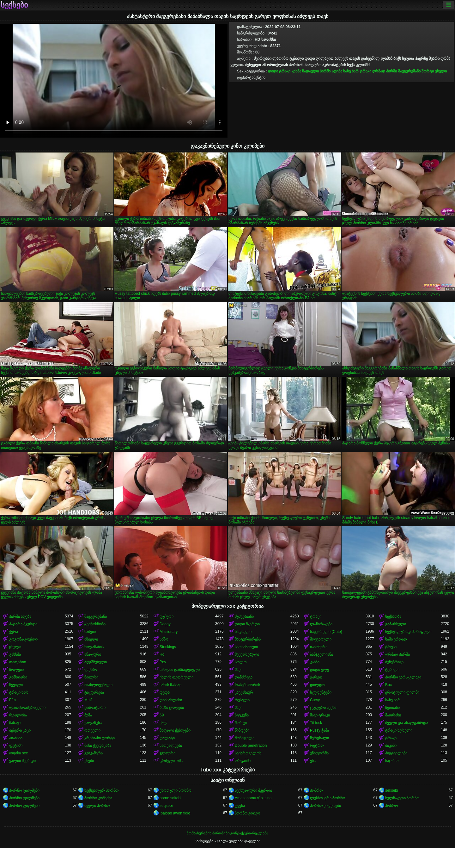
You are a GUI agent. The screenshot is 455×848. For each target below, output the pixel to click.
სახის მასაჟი (170, 685)
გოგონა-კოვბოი (23, 639)
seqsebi (166, 805)
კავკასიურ (244, 692)
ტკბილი (392, 669)
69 (162, 715)
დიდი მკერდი (247, 624)
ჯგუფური (167, 753)
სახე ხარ (351, 71)
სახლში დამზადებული (180, 669)
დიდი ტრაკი (279, 71)
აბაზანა (15, 738)
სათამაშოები (246, 647)
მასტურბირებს (248, 639)
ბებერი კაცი (20, 730)
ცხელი (441, 71)
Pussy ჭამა (319, 730)
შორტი (428, 71)
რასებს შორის (247, 685)
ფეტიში (15, 745)
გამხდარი (18, 677)
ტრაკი (365, 71)
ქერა (13, 631)
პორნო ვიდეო (247, 813)
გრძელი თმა (171, 760)
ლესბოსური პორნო (327, 798)
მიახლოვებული (98, 685)
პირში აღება (331, 71)
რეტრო (317, 745)
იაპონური (318, 647)
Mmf (88, 700)
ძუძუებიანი (244, 616)
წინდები (242, 730)
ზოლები (16, 669)
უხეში (89, 760)
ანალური (92, 654)
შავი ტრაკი (320, 715)
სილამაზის (94, 647)
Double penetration (251, 745)
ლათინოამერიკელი (27, 707)
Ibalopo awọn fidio (175, 813)
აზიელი (91, 639)
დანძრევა (243, 677)
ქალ (163, 723)
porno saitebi (170, 798)
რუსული (242, 700)
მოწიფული (244, 738)
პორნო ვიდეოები (325, 805)
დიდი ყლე (319, 669)
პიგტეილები (396, 753)
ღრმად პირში (384, 71)
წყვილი (16, 685)
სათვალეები (171, 745)
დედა (165, 692)
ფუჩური (166, 616)
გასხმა (15, 654)
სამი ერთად (396, 639)
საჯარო (391, 760)
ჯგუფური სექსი (323, 707)
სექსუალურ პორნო (101, 790)
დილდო (317, 685)
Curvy (315, 700)
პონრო (316, 790)
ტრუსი (391, 647)
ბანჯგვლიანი (321, 654)
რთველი (92, 730)
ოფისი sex (18, 753)
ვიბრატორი (95, 707)
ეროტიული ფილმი (402, 692)
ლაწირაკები (321, 624)
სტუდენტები (320, 692)
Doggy (165, 624)
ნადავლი (310, 71)
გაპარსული (395, 624)
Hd (162, 654)
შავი (238, 669)
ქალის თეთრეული (176, 677)
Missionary (169, 631)
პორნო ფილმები (24, 790)
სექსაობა (393, 616)
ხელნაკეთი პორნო (402, 798)
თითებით (17, 662)
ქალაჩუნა (93, 723)
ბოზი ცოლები (172, 707)
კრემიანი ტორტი (99, 738)
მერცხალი (319, 738)
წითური (91, 677)
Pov (163, 662)
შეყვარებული (247, 654)
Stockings (168, 647)
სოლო (240, 662)
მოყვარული (320, 639)
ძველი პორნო (97, 805)
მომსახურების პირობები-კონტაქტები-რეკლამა (227, 833)
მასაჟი (15, 723)
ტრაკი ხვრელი (398, 730)
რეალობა (18, 715)
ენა (313, 760)
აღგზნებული (95, 662)
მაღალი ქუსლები (175, 730)
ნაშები (90, 631)
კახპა (296, 71)
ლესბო (90, 669)
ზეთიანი (392, 707)
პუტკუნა (242, 715)
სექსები (14, 5)
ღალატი (167, 738)
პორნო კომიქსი (98, 798)
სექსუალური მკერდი (253, 790)
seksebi (391, 790)
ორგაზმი (243, 760)
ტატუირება (94, 692)
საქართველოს (248, 753)
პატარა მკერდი (23, 624)
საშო (164, 639)
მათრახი (393, 715)
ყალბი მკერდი (22, 760)
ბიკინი (391, 745)
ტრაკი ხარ (18, 692)
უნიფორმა (319, 753)
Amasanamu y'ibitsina (253, 798)
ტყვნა (240, 805)
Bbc (388, 685)
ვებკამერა (93, 753)
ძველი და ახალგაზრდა (406, 723)
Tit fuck (316, 723)
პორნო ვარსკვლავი (403, 677)
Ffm (12, 700)
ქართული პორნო (175, 790)
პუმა (88, 715)
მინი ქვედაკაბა (97, 745)
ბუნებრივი (394, 662)
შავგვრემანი (409, 71)
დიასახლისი (171, 700)
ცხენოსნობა (95, 624)
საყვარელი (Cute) (326, 631)
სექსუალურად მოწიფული (408, 631)
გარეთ (316, 677)
